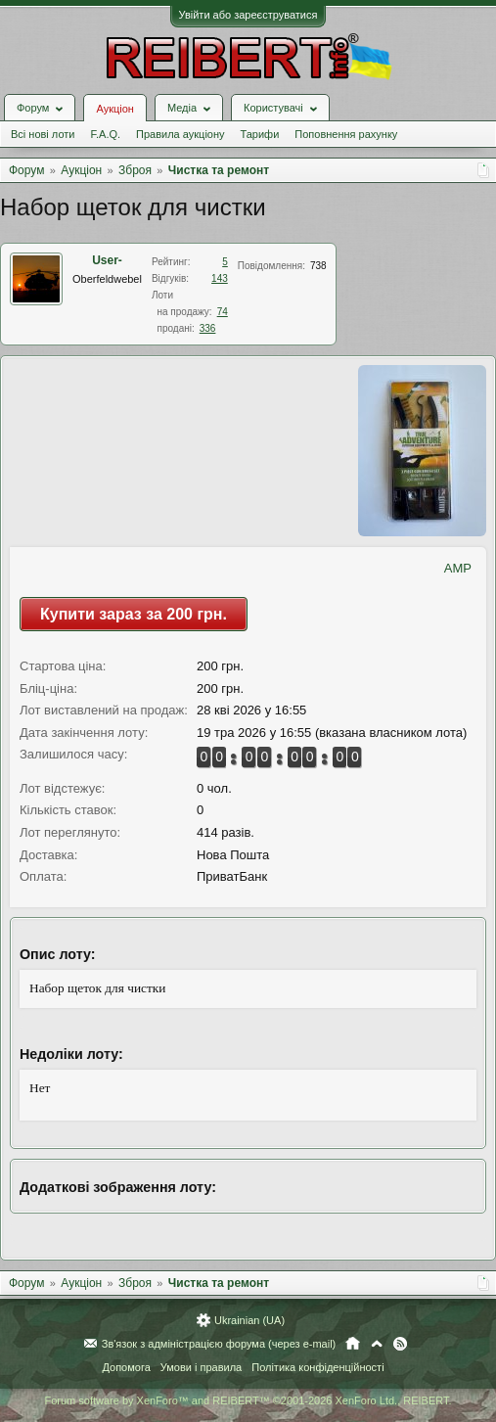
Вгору (376, 1344)
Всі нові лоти (42, 134)
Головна (352, 1344)
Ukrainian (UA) (249, 1320)
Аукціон (114, 109)
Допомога (126, 1367)
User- (107, 260)
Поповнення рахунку (345, 134)
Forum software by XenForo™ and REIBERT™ (247, 1400)
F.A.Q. (105, 134)
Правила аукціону (180, 134)
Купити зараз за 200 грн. (133, 614)
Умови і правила (201, 1367)
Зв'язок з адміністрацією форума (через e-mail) (219, 1344)
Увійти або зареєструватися (248, 15)
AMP (458, 568)
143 (219, 278)
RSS (400, 1344)
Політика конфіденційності (317, 1367)
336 (208, 328)
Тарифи (260, 134)
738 (318, 265)
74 (222, 311)
